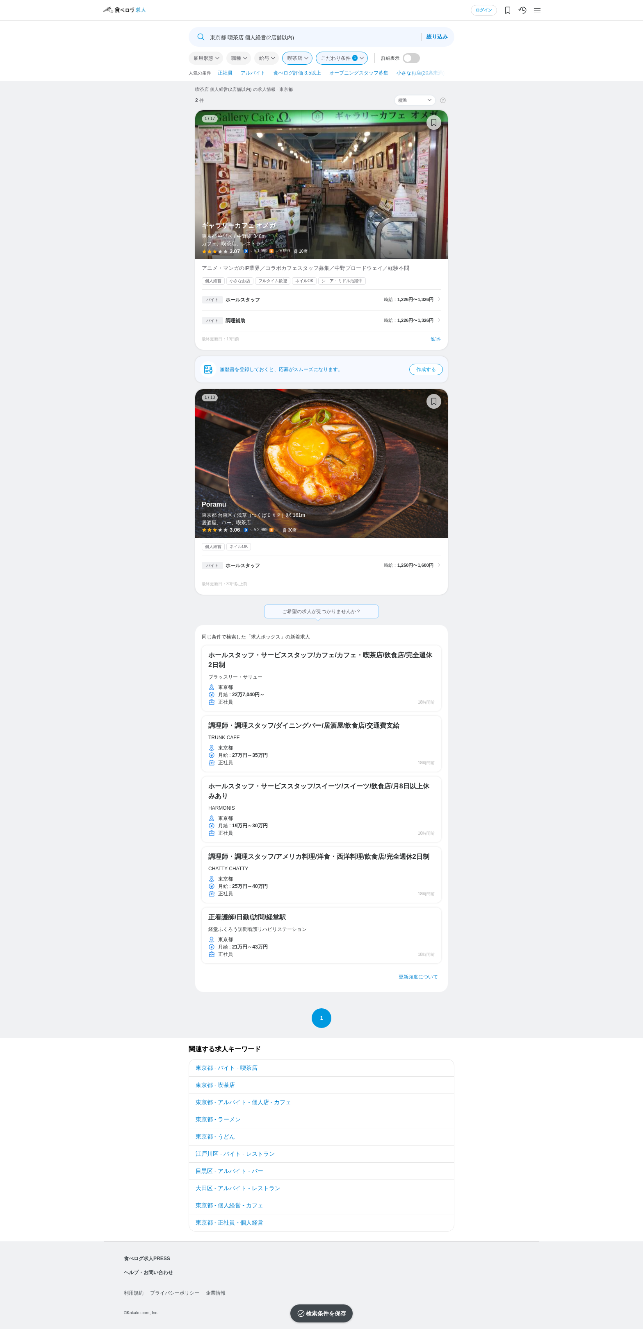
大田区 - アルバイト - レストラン (238, 1188)
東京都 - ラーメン (218, 1119)
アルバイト (253, 73)
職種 (236, 58)
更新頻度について (418, 977)
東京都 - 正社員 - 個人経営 (229, 1222)
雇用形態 (203, 58)
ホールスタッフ (243, 299)
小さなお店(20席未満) (421, 73)
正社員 (225, 73)
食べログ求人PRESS (147, 1258)
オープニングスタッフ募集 (358, 73)
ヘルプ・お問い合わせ (148, 1272)
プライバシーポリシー (174, 1293)
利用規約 (134, 1293)
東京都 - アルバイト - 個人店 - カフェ (243, 1102)
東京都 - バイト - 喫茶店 (227, 1067)
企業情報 (216, 1293)
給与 (264, 58)
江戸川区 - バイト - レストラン (235, 1153)
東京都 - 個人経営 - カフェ (229, 1205)
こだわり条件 (339, 58)
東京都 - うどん (215, 1136)
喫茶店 (294, 58)
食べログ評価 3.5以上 (297, 73)
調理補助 (235, 320)
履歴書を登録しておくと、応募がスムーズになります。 (331, 369)
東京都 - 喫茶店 (215, 1085)
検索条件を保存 (326, 1313)
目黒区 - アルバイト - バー (229, 1171)
